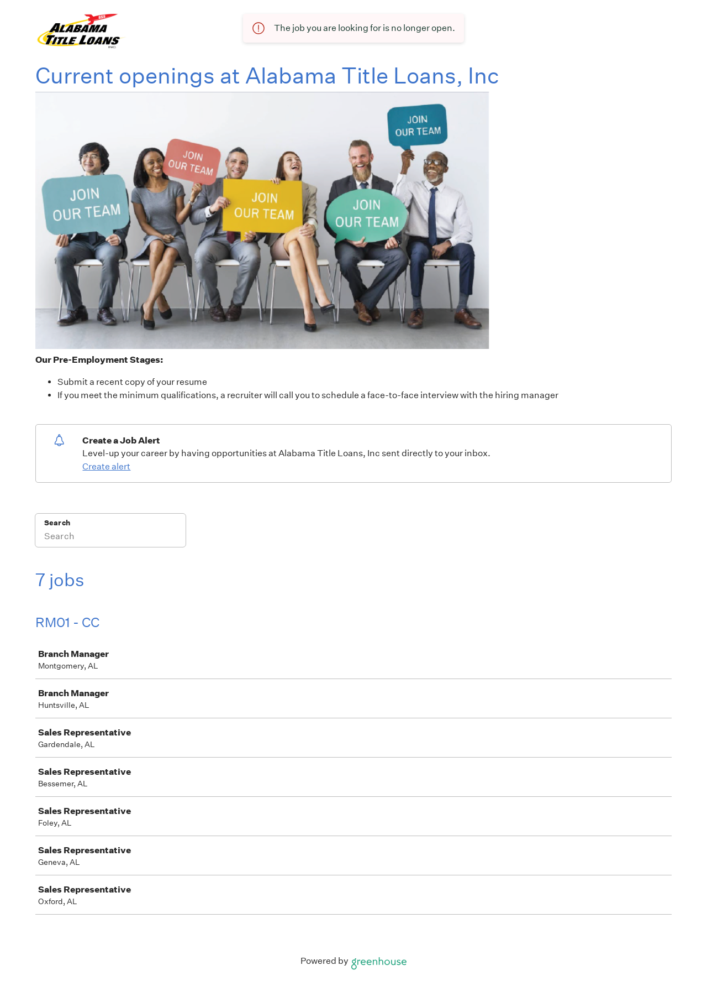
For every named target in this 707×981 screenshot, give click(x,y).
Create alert (106, 466)
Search (57, 523)
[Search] (110, 537)
